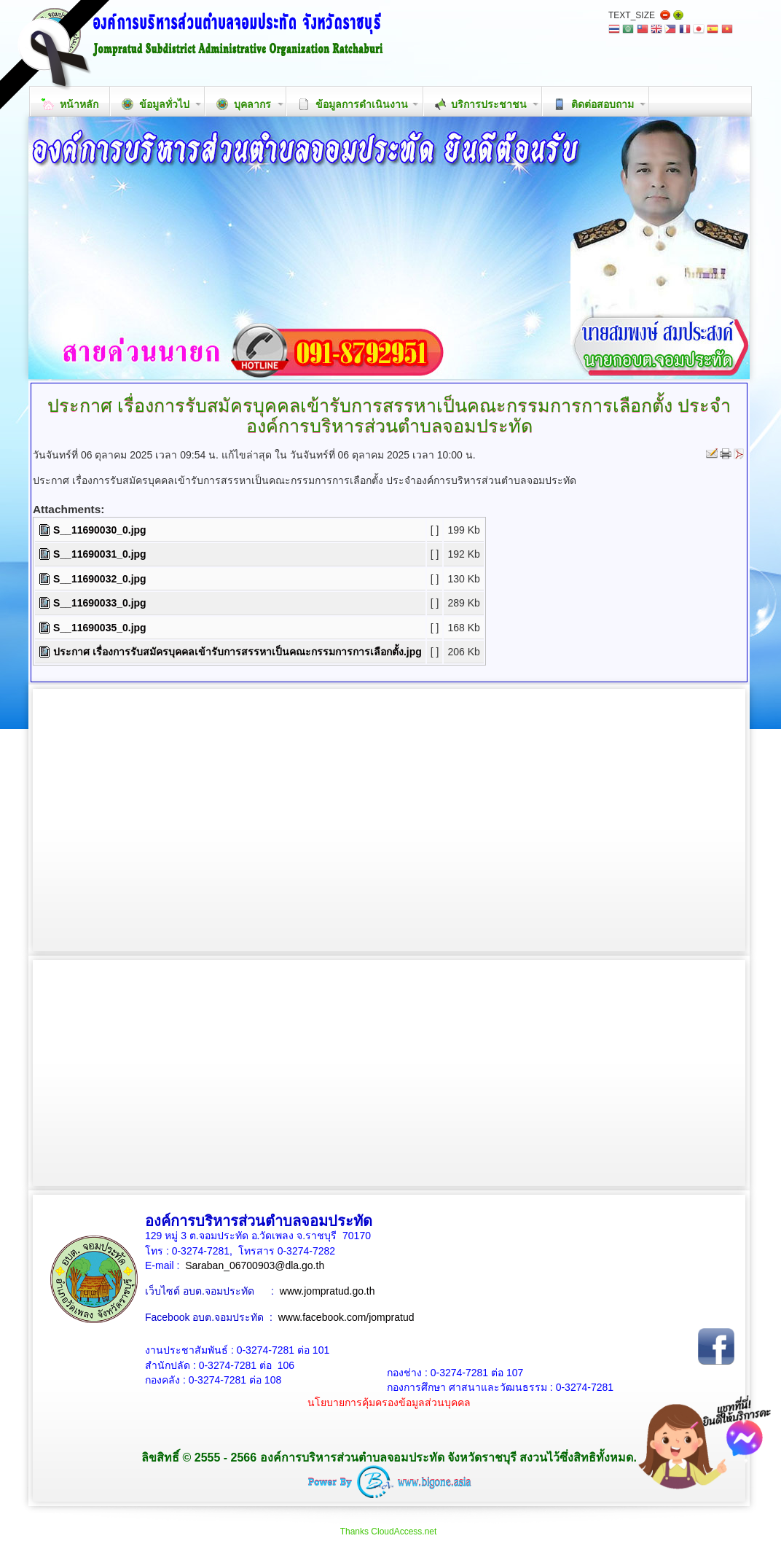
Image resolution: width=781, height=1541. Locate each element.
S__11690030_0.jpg (99, 530)
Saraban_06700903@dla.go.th (254, 1265)
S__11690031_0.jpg (99, 554)
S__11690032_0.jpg (99, 579)
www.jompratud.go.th (327, 1291)
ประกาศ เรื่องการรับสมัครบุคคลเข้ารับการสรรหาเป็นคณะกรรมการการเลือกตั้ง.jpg (237, 652)
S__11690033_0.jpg (99, 603)
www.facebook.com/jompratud (346, 1317)
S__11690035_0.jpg (99, 627)
